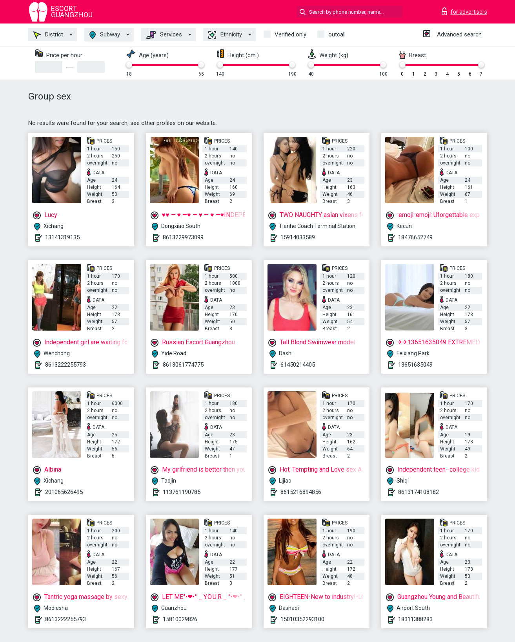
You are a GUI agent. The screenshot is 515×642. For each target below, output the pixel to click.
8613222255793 (65, 364)
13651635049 (415, 364)
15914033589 (297, 237)
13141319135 (62, 237)
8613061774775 (183, 364)
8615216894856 (300, 492)
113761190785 (181, 492)
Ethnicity (225, 35)
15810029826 (180, 619)
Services (164, 35)
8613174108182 (418, 492)
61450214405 (297, 364)
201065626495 (64, 492)
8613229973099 (183, 237)
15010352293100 (302, 619)
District (48, 35)
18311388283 (415, 619)
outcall (337, 34)
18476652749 (415, 237)
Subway (104, 35)
